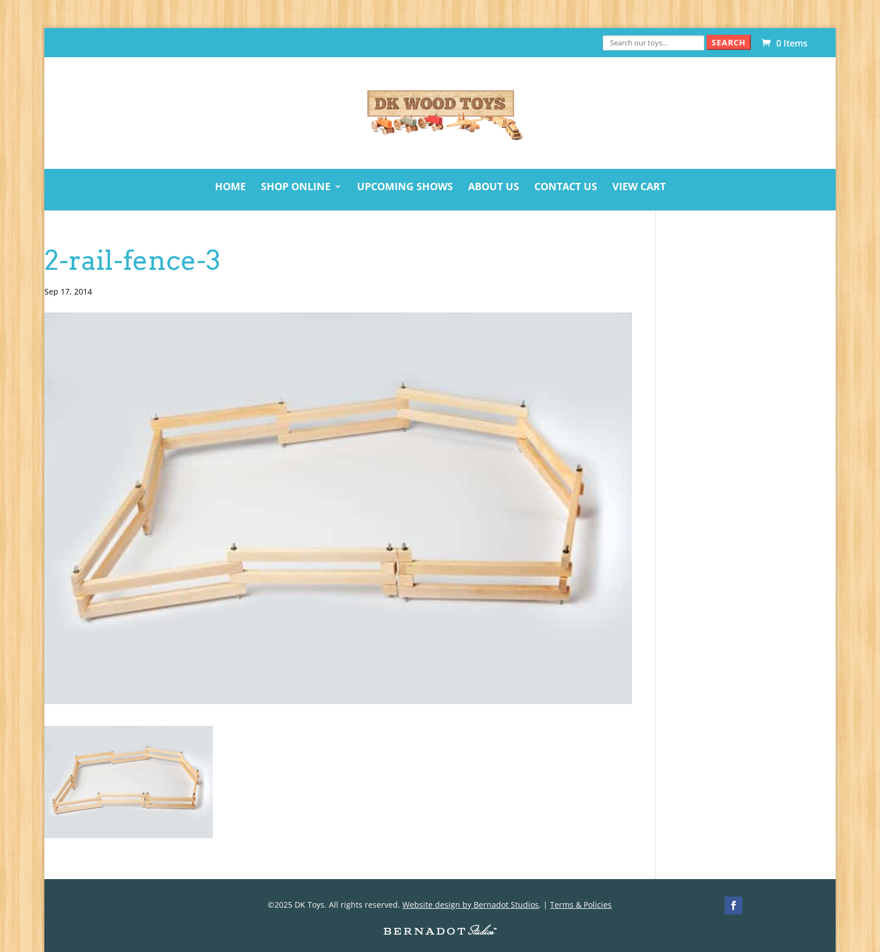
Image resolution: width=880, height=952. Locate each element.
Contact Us (565, 187)
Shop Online (296, 187)
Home (230, 187)
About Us (493, 187)
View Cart (639, 187)
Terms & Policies (581, 904)
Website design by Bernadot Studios (470, 904)
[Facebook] (733, 905)
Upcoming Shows (405, 187)
